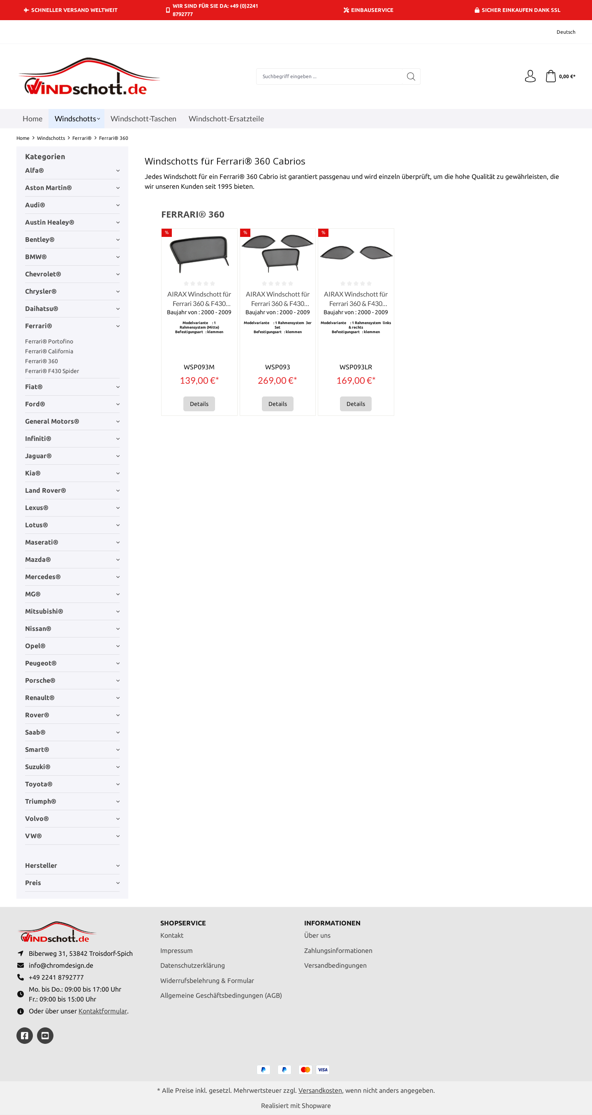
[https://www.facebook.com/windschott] (24, 1035)
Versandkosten (320, 1090)
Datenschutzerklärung (192, 965)
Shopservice (183, 923)
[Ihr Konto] (530, 76)
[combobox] (329, 76)
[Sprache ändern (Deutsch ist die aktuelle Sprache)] (561, 31)
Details (199, 404)
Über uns (317, 935)
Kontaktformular (103, 1011)
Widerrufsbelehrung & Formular (207, 980)
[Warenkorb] (560, 76)
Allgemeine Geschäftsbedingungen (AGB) (221, 995)
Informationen (332, 923)
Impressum (176, 950)
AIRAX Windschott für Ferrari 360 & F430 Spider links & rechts (356, 299)
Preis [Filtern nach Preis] (72, 882)
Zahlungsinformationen (338, 950)
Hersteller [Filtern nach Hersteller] (72, 865)
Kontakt (171, 935)
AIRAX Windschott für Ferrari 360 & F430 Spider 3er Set (278, 299)
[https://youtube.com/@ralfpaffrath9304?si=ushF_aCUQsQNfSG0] (45, 1035)
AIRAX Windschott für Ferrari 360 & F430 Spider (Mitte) (199, 299)
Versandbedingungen (335, 965)
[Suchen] (411, 76)
